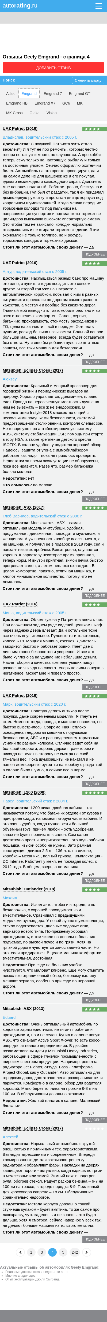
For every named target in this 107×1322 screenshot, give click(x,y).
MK (80, 103)
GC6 (66, 103)
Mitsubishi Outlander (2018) (29, 889)
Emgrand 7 (53, 93)
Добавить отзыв (53, 68)
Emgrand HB (17, 103)
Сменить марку (88, 80)
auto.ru (20, 5)
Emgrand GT (79, 93)
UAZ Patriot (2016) (20, 128)
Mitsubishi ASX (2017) (23, 507)
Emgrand (29, 93)
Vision (52, 113)
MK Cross (14, 113)
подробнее (95, 254)
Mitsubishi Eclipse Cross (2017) (33, 370)
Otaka (34, 113)
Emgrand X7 (45, 103)
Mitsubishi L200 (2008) (24, 792)
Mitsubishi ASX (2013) (23, 1008)
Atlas (10, 93)
